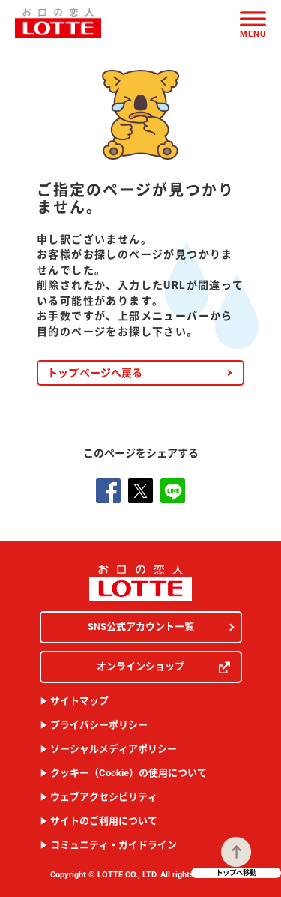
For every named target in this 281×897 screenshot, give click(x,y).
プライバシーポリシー (99, 724)
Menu (253, 33)
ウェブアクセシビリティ (103, 796)
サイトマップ (79, 700)
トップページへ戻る (95, 373)
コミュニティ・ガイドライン (113, 844)
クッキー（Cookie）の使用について (128, 772)
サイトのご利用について (103, 820)
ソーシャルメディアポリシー (113, 748)
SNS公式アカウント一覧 (141, 626)
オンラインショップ (163, 667)
